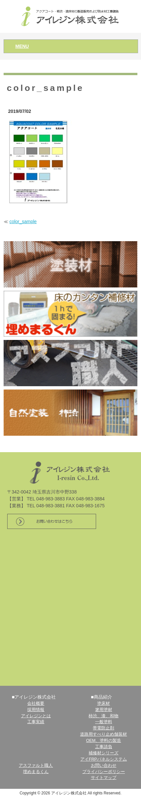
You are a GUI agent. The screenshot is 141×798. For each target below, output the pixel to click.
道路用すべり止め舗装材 (103, 734)
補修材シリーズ (103, 753)
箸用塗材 (103, 709)
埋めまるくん (36, 771)
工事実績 (35, 722)
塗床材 (103, 703)
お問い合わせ (103, 765)
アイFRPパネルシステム (103, 759)
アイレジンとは (36, 716)
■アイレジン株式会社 (34, 697)
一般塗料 (103, 722)
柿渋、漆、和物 (103, 716)
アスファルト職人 (36, 765)
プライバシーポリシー (103, 771)
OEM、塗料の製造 (103, 740)
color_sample (23, 221)
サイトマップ (103, 777)
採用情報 (35, 709)
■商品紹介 (101, 697)
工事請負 (103, 747)
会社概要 (35, 703)
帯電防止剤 (103, 728)
